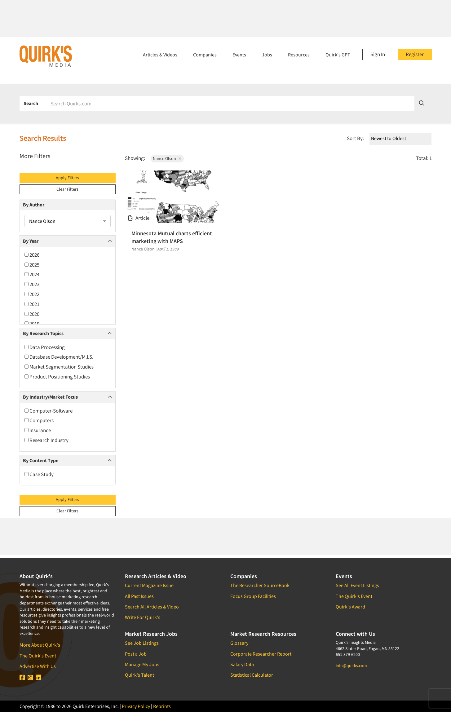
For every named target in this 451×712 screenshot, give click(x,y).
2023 (31, 284)
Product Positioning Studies (57, 376)
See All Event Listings (357, 585)
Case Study (39, 474)
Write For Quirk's (142, 617)
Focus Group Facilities (253, 596)
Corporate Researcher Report (260, 654)
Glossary (239, 643)
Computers (39, 420)
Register (415, 54)
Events (239, 54)
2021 (31, 304)
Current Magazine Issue (149, 585)
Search (31, 103)
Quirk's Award (350, 607)
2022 (31, 294)
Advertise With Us (38, 666)
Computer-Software (48, 410)
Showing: (135, 158)
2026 (31, 254)
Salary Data (242, 664)
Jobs (267, 54)
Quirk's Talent (139, 675)
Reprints (162, 706)
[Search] (230, 103)
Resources (299, 54)
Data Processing (44, 347)
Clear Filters (67, 189)
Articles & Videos (160, 54)
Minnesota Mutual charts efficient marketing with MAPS (171, 237)
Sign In (377, 54)
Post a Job (136, 654)
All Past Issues (139, 596)
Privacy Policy (136, 706)
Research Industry (46, 440)
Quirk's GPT (337, 54)
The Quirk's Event (38, 655)
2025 (31, 264)
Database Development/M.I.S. (58, 356)
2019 (31, 323)
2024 (31, 274)
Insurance (37, 430)
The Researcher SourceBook (260, 585)
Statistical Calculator (251, 675)
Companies (205, 54)
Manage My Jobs (142, 664)
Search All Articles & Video (152, 607)
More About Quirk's (40, 645)
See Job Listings (142, 643)
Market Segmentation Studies (59, 366)
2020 (31, 314)
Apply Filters (67, 177)
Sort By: (355, 138)
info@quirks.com (351, 665)
